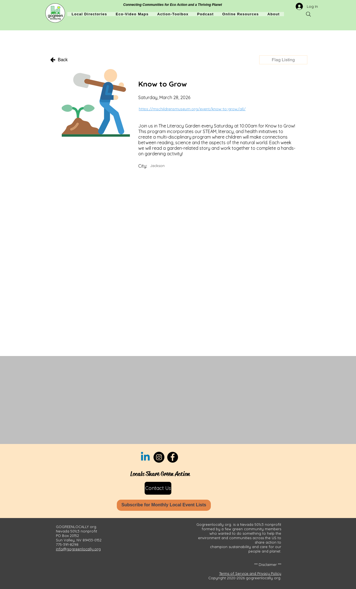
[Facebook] (172, 457)
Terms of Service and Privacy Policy (250, 573)
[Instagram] (159, 457)
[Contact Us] (158, 488)
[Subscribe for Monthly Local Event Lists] (164, 505)
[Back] (59, 59)
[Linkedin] (145, 457)
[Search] (308, 14)
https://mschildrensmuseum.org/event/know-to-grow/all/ (192, 108)
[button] (283, 59)
